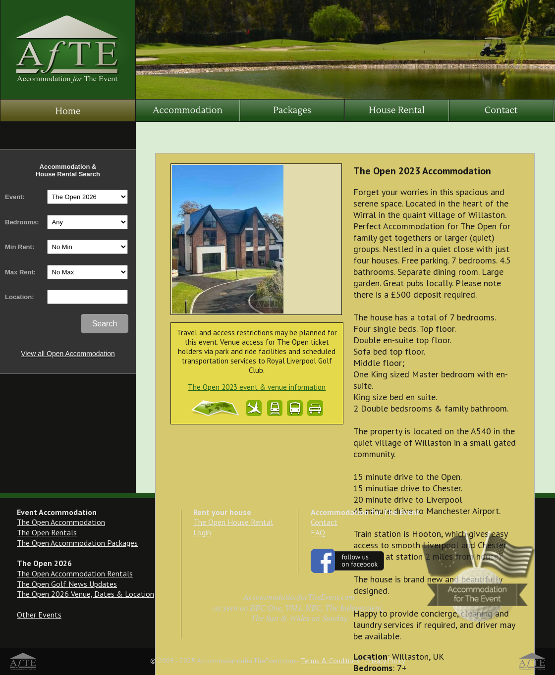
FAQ (318, 532)
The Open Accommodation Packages (77, 543)
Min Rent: (19, 247)
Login (202, 532)
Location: (19, 297)
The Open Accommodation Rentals (75, 573)
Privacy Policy (385, 660)
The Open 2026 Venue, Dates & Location (85, 594)
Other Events (39, 615)
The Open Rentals (47, 532)
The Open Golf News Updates (67, 584)
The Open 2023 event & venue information (257, 387)
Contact (324, 522)
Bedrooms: (22, 222)
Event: (15, 197)
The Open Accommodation (61, 522)
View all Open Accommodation (68, 354)
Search (104, 323)
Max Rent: (20, 272)
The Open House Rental (233, 522)
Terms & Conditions (330, 660)
